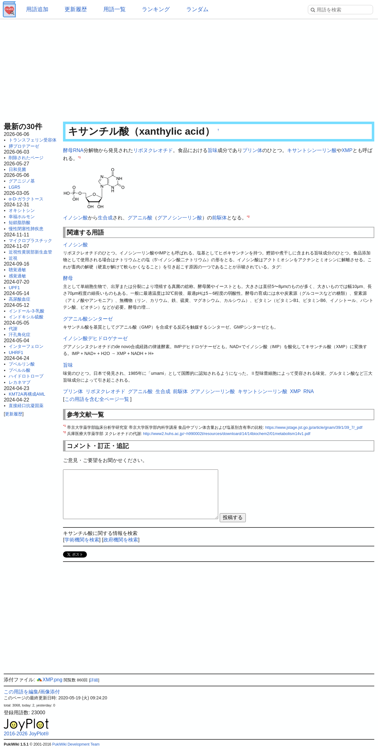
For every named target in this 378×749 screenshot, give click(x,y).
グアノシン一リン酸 (179, 217)
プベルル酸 (19, 370)
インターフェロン (26, 346)
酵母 (68, 150)
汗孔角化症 (19, 334)
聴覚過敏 (17, 269)
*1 (79, 157)
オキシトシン (22, 210)
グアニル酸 (140, 217)
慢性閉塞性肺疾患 (26, 228)
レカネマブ (19, 382)
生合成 (105, 217)
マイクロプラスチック (30, 240)
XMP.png (49, 679)
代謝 (13, 328)
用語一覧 (114, 9)
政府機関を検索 (120, 539)
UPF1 (14, 287)
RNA (78, 150)
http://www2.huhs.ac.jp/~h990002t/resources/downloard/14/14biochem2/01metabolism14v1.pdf (226, 433)
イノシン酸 (75, 217)
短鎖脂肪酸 (19, 222)
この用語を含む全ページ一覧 (97, 399)
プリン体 (252, 150)
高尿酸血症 (19, 299)
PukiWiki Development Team (76, 744)
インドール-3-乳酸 (26, 310)
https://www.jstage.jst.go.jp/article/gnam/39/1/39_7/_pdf (313, 427)
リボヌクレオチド (153, 150)
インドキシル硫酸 (26, 316)
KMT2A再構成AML (27, 394)
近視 (13, 258)
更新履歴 (76, 9)
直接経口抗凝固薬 (26, 405)
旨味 (213, 150)
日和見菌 (17, 169)
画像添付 (50, 691)
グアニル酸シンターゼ (88, 318)
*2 (248, 216)
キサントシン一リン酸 (312, 150)
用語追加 (37, 9)
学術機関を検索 (82, 539)
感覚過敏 (17, 275)
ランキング (156, 9)
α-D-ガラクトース (26, 198)
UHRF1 (16, 352)
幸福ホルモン (22, 216)
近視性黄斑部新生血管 (30, 251)
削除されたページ (26, 157)
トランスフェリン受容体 (32, 139)
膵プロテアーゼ (24, 146)
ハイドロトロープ (26, 376)
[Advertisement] (189, 68)
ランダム (197, 9)
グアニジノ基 (22, 180)
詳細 (94, 680)
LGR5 (14, 187)
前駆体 (219, 217)
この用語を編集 (21, 691)
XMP (347, 150)
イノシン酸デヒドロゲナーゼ (95, 338)
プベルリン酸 (22, 363)
